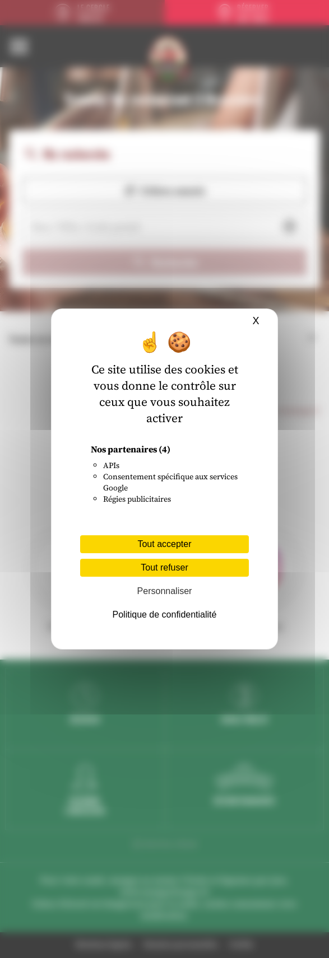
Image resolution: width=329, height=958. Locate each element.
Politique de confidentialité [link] (165, 614)
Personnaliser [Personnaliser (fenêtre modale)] (164, 591)
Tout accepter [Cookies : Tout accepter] (164, 544)
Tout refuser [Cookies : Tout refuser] (164, 567)
